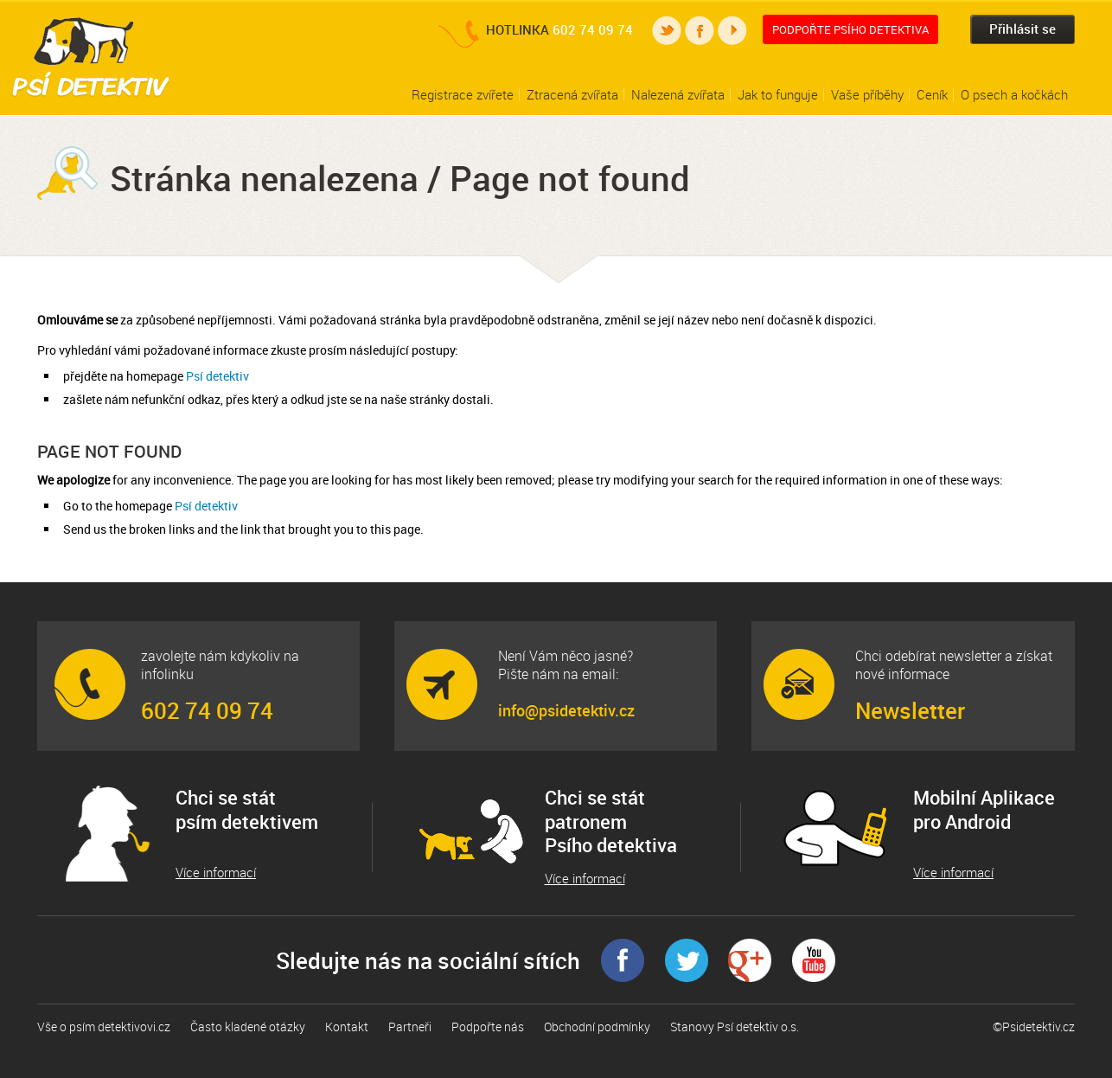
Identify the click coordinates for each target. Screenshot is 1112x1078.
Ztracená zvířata (572, 94)
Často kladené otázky (247, 1026)
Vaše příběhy (867, 94)
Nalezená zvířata (678, 94)
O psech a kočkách (1014, 94)
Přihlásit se (1022, 28)
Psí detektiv (217, 376)
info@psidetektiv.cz (566, 710)
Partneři (409, 1026)
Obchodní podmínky (597, 1026)
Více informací (216, 872)
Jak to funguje (778, 94)
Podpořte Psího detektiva (850, 29)
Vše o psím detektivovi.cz (103, 1026)
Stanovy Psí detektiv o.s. (734, 1026)
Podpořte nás (487, 1026)
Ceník (932, 94)
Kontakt (346, 1026)
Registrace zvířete (463, 94)
